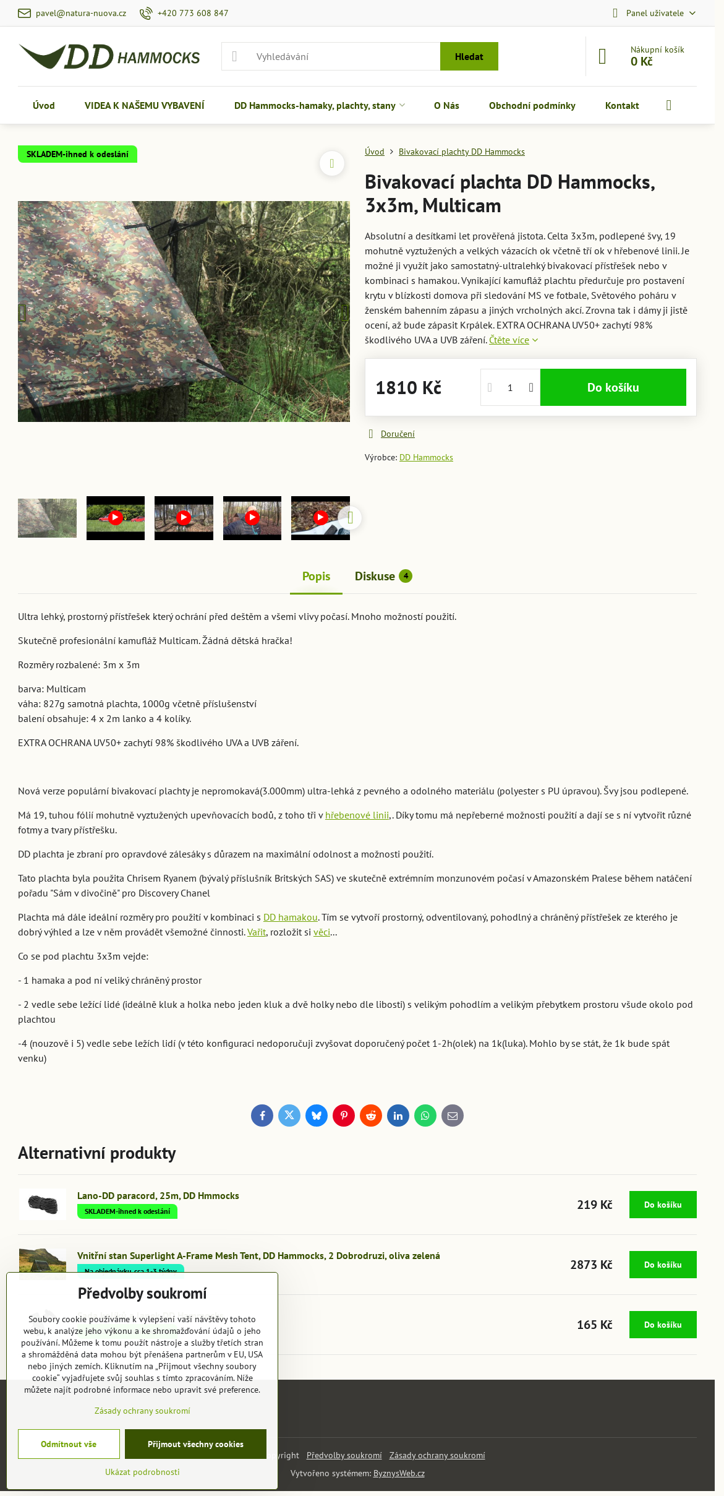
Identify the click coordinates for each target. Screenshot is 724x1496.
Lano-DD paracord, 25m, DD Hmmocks (158, 1195)
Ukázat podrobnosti (142, 1471)
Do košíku (613, 387)
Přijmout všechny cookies (196, 1444)
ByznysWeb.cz (399, 1473)
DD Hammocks (426, 457)
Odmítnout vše (68, 1444)
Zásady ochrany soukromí (437, 1455)
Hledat (469, 56)
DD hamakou (290, 917)
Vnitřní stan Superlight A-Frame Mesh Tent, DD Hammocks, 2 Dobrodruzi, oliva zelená (258, 1255)
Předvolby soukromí (344, 1455)
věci (321, 932)
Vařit (256, 932)
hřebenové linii (357, 815)
